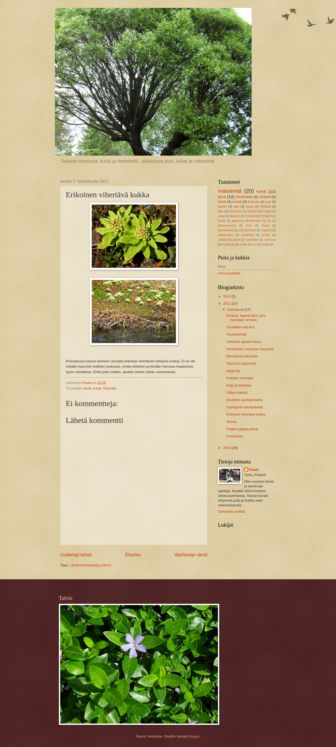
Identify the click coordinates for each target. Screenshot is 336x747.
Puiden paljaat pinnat (242, 429)
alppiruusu (238, 220)
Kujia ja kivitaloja (238, 385)
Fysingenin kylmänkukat (244, 407)
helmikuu (255, 220)
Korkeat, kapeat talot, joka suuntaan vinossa (246, 317)
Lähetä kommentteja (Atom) (90, 565)
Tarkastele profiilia (231, 511)
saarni (236, 239)
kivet (249, 225)
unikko (243, 244)
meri (268, 201)
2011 (227, 303)
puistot (222, 206)
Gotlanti (265, 197)
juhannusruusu (227, 225)
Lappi (221, 216)
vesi (254, 244)
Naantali (235, 216)
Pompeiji (250, 216)
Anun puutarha (229, 273)
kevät (87, 388)
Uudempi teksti (75, 554)
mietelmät (247, 235)
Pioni (222, 267)
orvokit (266, 235)
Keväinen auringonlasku (244, 400)
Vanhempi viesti (190, 554)
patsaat (222, 239)
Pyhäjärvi (265, 216)
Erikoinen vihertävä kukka (245, 414)
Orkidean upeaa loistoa (243, 342)
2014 (227, 296)
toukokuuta (236, 309)
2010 (227, 448)
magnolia (266, 230)
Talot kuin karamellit (241, 363)
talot (236, 206)
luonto (252, 230)
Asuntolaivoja (236, 334)
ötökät (265, 244)
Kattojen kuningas (239, 378)
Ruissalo (109, 388)
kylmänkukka (226, 230)
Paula (254, 470)
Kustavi (266, 211)
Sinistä (231, 422)
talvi (220, 211)
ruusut (237, 202)
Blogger (194, 736)
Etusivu (133, 554)
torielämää (228, 244)
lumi (240, 230)
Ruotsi (222, 220)
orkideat (265, 206)
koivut (265, 225)
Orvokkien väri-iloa (240, 327)
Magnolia (233, 371)
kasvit (249, 206)
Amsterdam (244, 197)
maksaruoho (225, 235)
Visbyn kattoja (236, 392)
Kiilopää (252, 211)
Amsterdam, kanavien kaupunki (250, 349)
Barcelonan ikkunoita (242, 356)
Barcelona (236, 211)
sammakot (252, 239)
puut (222, 196)
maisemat (229, 191)
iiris (269, 220)
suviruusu (270, 239)
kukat (97, 388)
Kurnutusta (234, 436)
